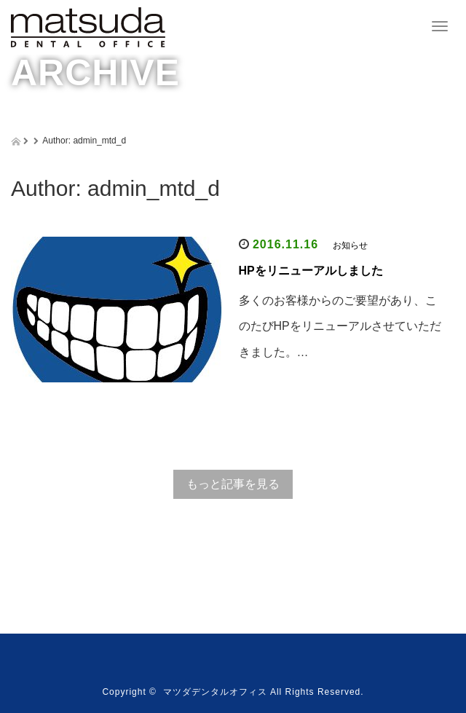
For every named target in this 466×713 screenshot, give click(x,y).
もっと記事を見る (233, 484)
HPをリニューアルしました (311, 270)
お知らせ (350, 245)
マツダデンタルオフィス (215, 692)
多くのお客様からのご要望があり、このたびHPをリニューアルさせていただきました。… (340, 326)
